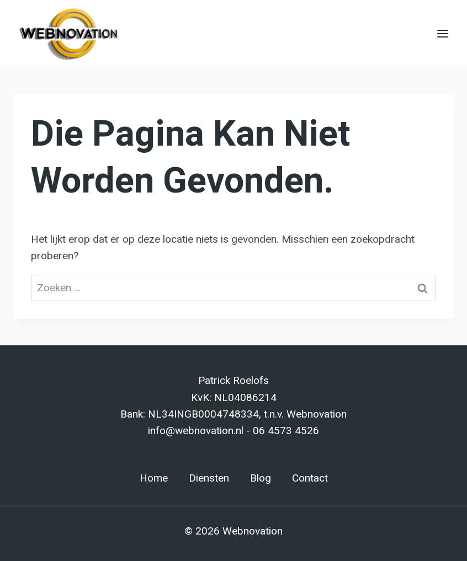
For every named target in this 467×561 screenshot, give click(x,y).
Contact (310, 478)
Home (154, 478)
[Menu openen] (442, 33)
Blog (260, 478)
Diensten (209, 478)
